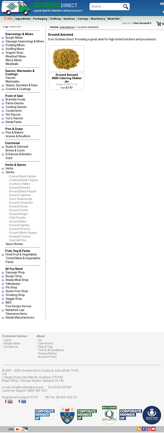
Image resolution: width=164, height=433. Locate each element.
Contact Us (11, 346)
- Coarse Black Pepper (21, 176)
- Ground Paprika (18, 225)
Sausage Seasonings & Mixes (25, 41)
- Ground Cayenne (19, 195)
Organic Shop (14, 52)
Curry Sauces (14, 118)
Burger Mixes (14, 37)
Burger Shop (14, 276)
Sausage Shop (15, 272)
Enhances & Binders (19, 154)
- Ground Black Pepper (22, 191)
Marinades (13, 81)
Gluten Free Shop (17, 291)
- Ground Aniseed (18, 187)
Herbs (9, 168)
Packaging (40, 18)
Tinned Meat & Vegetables (23, 258)
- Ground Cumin (17, 210)
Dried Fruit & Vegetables (21, 254)
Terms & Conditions (51, 350)
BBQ (8, 302)
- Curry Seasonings (19, 199)
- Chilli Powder (16, 217)
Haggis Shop (14, 298)
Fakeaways (13, 283)
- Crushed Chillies (18, 183)
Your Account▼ (137, 23)
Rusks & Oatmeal (17, 146)
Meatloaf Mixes (16, 56)
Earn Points (45, 343)
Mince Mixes (14, 60)
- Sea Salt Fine (16, 240)
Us (40, 340)
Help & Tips (45, 346)
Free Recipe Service (18, 306)
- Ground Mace (17, 221)
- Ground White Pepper (22, 232)
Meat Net (113, 18)
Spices (10, 172)
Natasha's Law (15, 310)
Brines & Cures (15, 150)
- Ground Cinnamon (20, 202)
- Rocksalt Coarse (18, 236)
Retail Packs (14, 122)
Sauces (10, 77)
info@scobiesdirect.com (27, 387)
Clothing (55, 18)
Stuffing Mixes (15, 49)
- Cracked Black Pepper (22, 180)
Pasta (9, 262)
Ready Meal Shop (17, 280)
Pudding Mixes (15, 45)
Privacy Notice (47, 353)
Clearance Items (16, 313)
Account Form (47, 356)
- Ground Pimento (19, 229)
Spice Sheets (14, 244)
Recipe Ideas (12, 343)
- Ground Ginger (17, 214)
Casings (83, 18)
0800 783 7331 (37, 390)
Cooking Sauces (16, 107)
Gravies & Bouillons (18, 136)
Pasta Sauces (15, 103)
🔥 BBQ (8, 18)
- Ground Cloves (17, 206)
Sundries (69, 18)
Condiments (14, 110)
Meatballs (12, 64)
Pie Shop (11, 287)
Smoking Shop (15, 295)
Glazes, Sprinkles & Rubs (22, 85)
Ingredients (23, 18)
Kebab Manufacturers (20, 317)
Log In (7, 340)
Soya (9, 158)
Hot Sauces (13, 114)
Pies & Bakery (15, 132)
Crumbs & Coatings (18, 89)
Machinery (98, 18)
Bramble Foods (15, 99)
